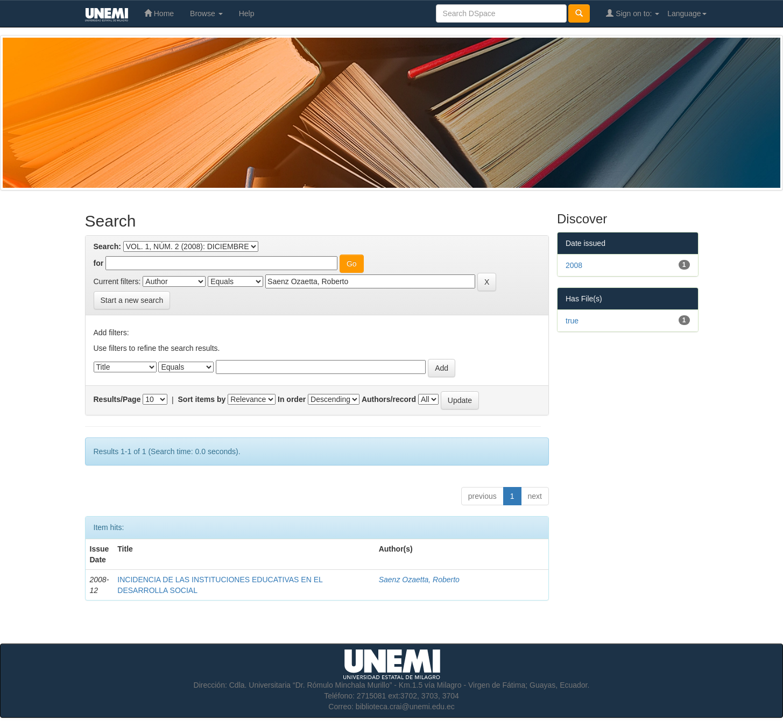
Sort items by (202, 399)
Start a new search (132, 300)
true (572, 320)
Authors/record (389, 399)
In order (292, 399)
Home (159, 13)
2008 (574, 265)
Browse (206, 13)
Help (247, 13)
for (99, 263)
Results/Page (117, 399)
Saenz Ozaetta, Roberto (419, 579)
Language (686, 13)
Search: (107, 246)
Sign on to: (632, 13)
